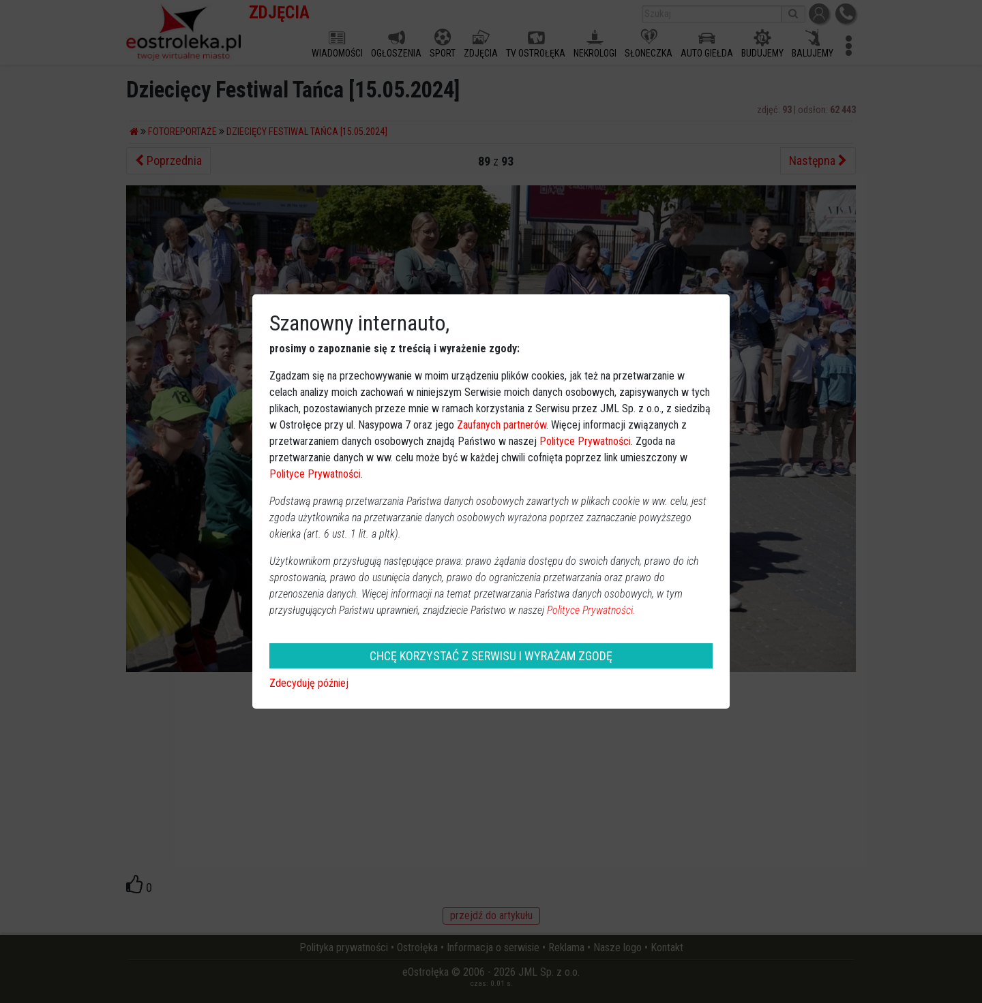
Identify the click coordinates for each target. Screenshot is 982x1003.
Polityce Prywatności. (591, 610)
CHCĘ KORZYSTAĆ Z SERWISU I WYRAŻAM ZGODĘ (491, 656)
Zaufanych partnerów (501, 424)
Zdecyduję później (308, 683)
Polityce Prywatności (585, 441)
